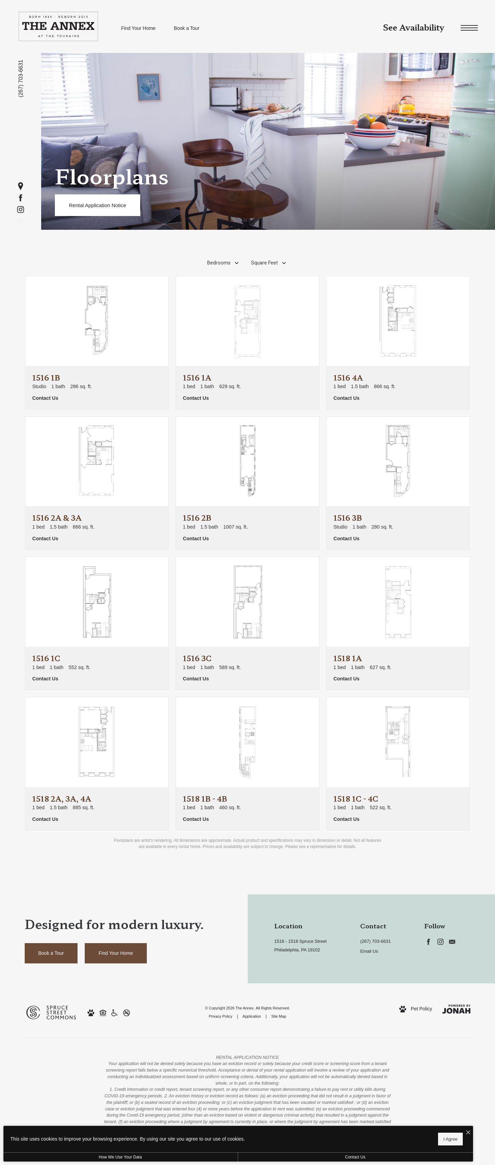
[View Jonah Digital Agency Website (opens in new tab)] (456, 1009)
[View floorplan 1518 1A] (398, 623)
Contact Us (183, 1157)
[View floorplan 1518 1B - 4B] (247, 763)
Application (252, 1016)
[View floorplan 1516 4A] (398, 342)
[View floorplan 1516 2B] (247, 483)
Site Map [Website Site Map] (278, 1016)
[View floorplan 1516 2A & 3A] (97, 483)
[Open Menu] (469, 28)
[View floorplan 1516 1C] (97, 623)
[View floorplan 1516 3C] (247, 623)
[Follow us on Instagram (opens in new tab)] (20, 209)
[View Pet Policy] (415, 1009)
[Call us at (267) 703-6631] (21, 78)
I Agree (221, 1137)
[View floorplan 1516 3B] (398, 483)
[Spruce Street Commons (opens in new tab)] (51, 1012)
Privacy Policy (220, 1016)
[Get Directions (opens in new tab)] (20, 186)
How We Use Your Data (63, 1157)
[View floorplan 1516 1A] (247, 342)
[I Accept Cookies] (239, 1131)
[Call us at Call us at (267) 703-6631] (382, 942)
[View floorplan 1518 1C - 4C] (398, 763)
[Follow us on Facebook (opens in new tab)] (20, 198)
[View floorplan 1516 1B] (97, 342)
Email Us (369, 951)
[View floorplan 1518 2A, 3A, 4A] (97, 763)
